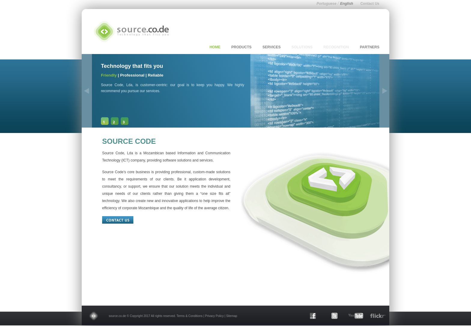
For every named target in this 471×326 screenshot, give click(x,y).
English (346, 4)
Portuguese (326, 4)
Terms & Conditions (190, 316)
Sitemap (231, 316)
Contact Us (369, 4)
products (241, 47)
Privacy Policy (214, 316)
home (215, 47)
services (272, 47)
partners (369, 47)
